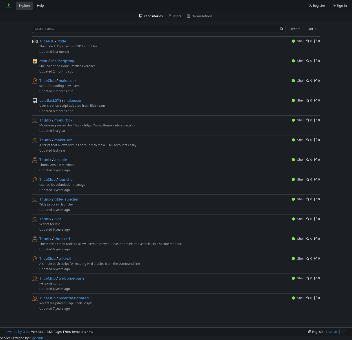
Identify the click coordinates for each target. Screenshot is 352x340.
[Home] (8, 6)
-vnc (58, 219)
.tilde (61, 41)
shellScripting (62, 61)
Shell (298, 41)
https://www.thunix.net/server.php (109, 125)
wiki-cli (65, 258)
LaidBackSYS (50, 100)
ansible (60, 159)
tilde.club (36, 338)
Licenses (332, 331)
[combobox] (295, 28)
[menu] (315, 331)
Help (40, 5)
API (343, 331)
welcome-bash (71, 278)
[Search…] (281, 29)
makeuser (67, 80)
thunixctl (62, 238)
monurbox (63, 120)
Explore (24, 5)
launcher (66, 179)
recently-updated (74, 298)
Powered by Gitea (17, 331)
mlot (43, 61)
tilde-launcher (66, 199)
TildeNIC (46, 41)
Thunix (45, 120)
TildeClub (47, 80)
